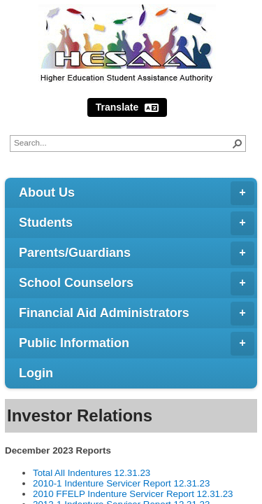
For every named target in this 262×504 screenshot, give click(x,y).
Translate (127, 107)
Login (36, 373)
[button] (237, 143)
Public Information (136, 344)
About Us (136, 193)
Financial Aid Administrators (136, 314)
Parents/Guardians (136, 253)
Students (136, 223)
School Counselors (136, 283)
